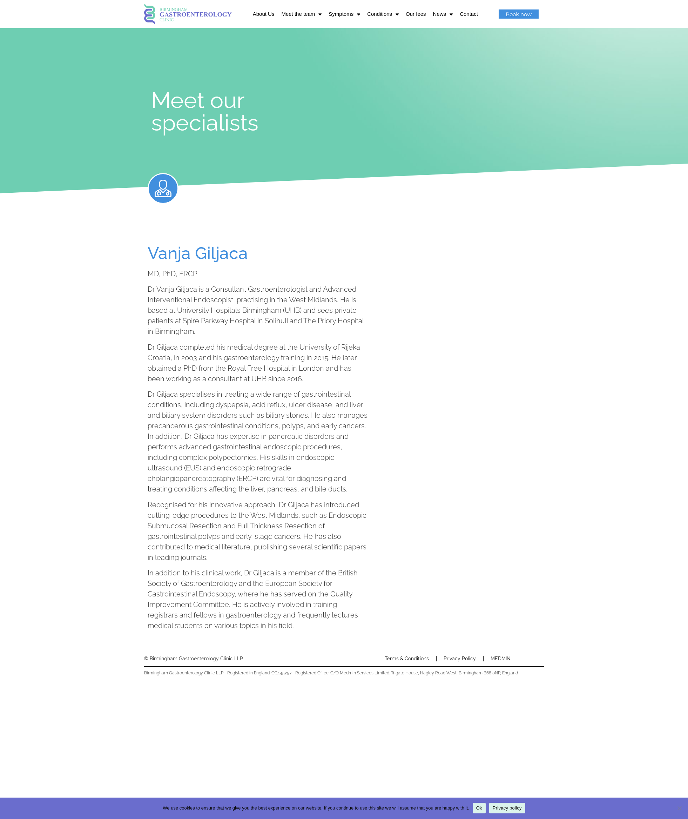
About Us (264, 14)
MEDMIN (501, 658)
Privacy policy (507, 808)
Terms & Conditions (407, 658)
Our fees (416, 14)
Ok (479, 808)
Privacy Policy (460, 658)
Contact (469, 14)
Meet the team (301, 14)
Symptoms (344, 14)
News (443, 14)
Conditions (383, 14)
